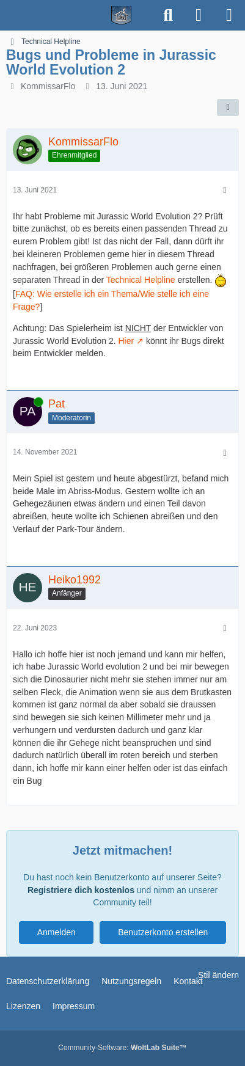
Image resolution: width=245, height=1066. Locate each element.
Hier (126, 341)
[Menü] (229, 15)
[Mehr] (225, 190)
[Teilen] (228, 107)
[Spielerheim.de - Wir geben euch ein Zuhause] (77, 15)
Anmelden (56, 932)
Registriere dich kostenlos (80, 890)
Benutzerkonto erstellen (163, 932)
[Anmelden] (198, 15)
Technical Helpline (140, 280)
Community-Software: (122, 1047)
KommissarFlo (48, 86)
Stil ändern (218, 975)
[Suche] (168, 15)
